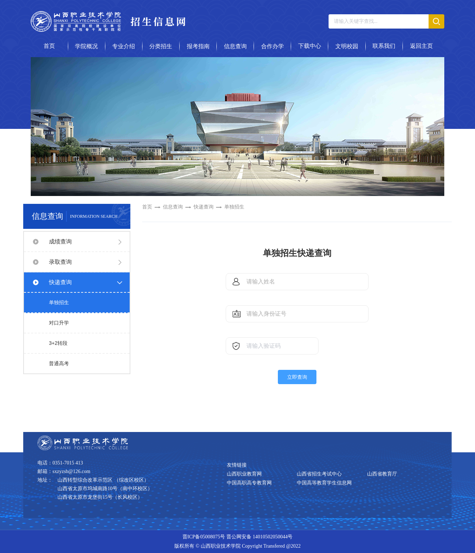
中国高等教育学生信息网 (324, 483)
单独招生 (59, 302)
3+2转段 (58, 343)
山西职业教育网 (244, 474)
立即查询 (297, 377)
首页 (147, 207)
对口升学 (59, 323)
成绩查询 (60, 241)
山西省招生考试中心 (319, 474)
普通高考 (59, 363)
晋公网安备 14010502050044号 (259, 536)
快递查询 (60, 282)
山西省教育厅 (382, 474)
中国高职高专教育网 (249, 483)
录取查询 (60, 262)
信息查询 (173, 207)
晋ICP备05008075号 (203, 536)
